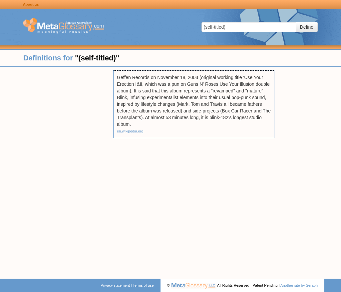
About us (31, 4)
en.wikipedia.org (130, 131)
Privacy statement (115, 285)
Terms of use (143, 285)
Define (306, 27)
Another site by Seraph (299, 285)
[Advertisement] (57, 170)
